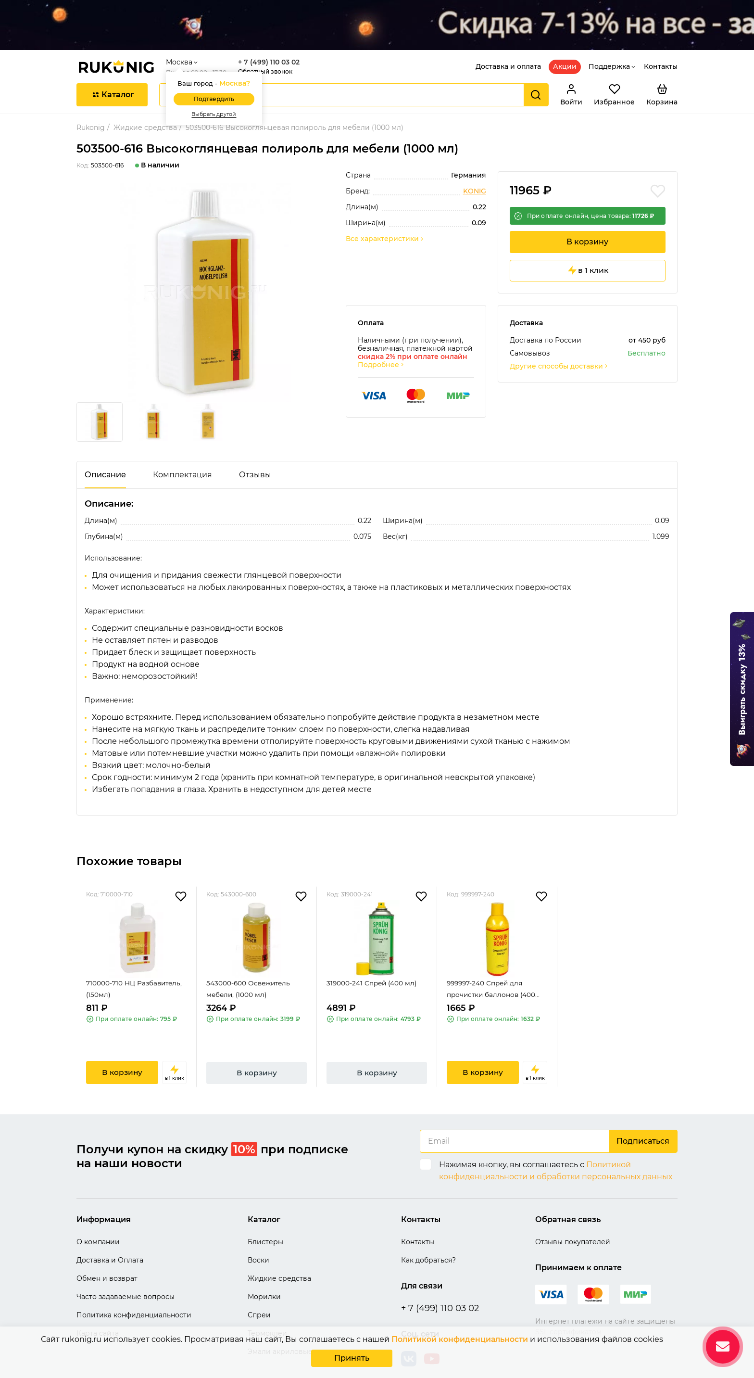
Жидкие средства (145, 105)
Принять (351, 1358)
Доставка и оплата (508, 43)
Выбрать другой (216, 92)
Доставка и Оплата (109, 1237)
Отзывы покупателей (572, 1219)
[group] (205, 270)
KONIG (474, 169)
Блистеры (265, 1219)
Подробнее (381, 345)
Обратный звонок (267, 48)
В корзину (587, 220)
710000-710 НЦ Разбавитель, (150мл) (135, 970)
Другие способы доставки (559, 347)
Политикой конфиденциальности (459, 1339)
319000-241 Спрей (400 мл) (373, 964)
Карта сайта (97, 1310)
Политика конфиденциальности (133, 1292)
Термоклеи (267, 1310)
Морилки (264, 1274)
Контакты (661, 43)
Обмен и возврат (107, 1255)
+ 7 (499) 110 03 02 (271, 40)
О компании (98, 1219)
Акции (565, 43)
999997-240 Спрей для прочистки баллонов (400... (494, 970)
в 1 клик (587, 250)
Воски (258, 1237)
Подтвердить (216, 76)
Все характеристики (385, 216)
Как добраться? (428, 1237)
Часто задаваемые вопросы (125, 1274)
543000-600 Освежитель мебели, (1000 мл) (249, 970)
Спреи (259, 1292)
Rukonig (90, 105)
